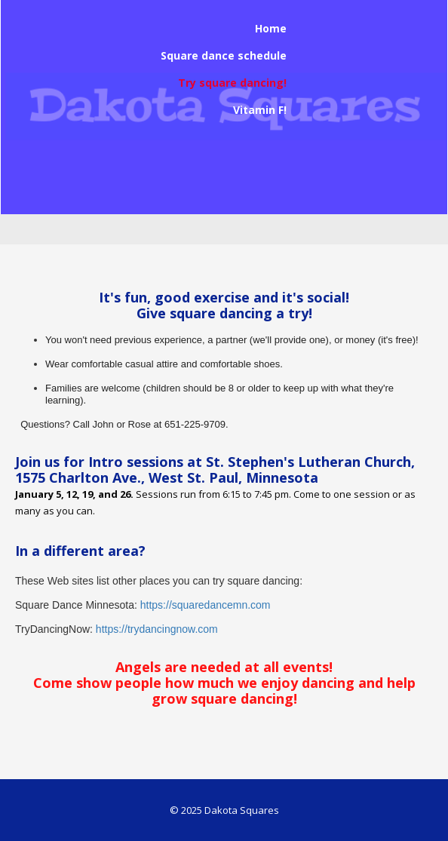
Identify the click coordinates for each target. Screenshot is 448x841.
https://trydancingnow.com (157, 629)
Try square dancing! (232, 82)
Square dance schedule (224, 55)
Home (271, 28)
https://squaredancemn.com (205, 605)
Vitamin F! (260, 110)
